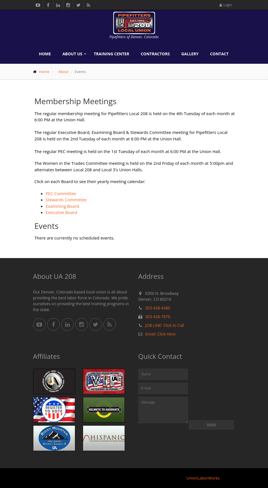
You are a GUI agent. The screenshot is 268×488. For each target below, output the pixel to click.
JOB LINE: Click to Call (164, 325)
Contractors (155, 53)
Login (225, 5)
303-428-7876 (157, 316)
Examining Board (62, 206)
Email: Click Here (160, 334)
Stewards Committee (66, 199)
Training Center (111, 53)
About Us (72, 53)
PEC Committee (61, 193)
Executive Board (61, 212)
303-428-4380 (157, 308)
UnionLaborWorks (202, 478)
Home (45, 53)
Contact (219, 53)
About (63, 71)
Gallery (189, 53)
